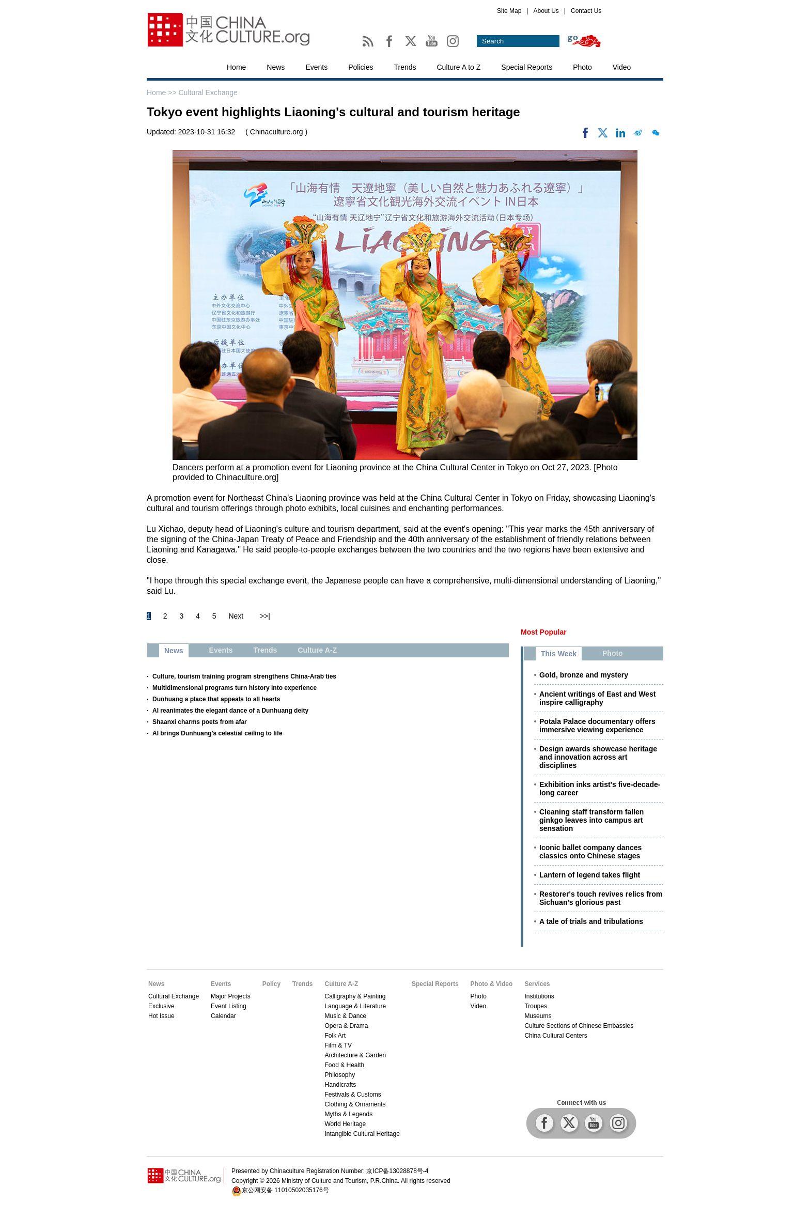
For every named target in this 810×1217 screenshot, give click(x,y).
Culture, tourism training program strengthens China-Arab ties (244, 676)
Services (537, 984)
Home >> (162, 92)
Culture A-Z (341, 984)
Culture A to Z (459, 67)
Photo (582, 67)
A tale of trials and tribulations (591, 921)
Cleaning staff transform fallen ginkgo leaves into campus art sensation (591, 820)
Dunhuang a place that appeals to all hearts (216, 699)
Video (622, 67)
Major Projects (231, 996)
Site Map (509, 10)
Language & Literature (355, 1006)
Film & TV (337, 1045)
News (276, 67)
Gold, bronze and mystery (583, 675)
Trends (405, 67)
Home (236, 67)
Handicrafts (340, 1084)
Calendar (223, 1016)
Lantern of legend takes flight (589, 875)
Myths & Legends (348, 1114)
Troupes (535, 1006)
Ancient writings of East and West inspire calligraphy (597, 698)
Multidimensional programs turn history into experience (234, 687)
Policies (360, 67)
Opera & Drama (346, 1025)
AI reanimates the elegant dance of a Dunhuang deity (230, 710)
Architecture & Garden (355, 1055)
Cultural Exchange (207, 92)
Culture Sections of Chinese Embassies (578, 1025)
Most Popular (544, 632)
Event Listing (228, 1006)
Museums (537, 1016)
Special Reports (526, 67)
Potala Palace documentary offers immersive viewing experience (597, 725)
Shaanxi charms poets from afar (199, 722)
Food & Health (344, 1065)
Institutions (539, 996)
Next (235, 616)
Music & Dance (345, 1016)
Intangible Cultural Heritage (361, 1133)
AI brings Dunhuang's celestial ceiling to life (217, 733)
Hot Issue (161, 1016)
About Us (545, 10)
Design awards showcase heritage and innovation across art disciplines (598, 757)
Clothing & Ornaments (354, 1104)
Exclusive (161, 1006)
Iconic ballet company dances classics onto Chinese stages (590, 851)
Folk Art (335, 1035)
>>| (265, 616)
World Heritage (345, 1124)
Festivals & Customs (352, 1094)
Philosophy (339, 1075)
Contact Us (586, 10)
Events (316, 67)
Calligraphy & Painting (354, 996)
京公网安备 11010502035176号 (285, 1190)
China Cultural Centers (555, 1035)
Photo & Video (492, 984)
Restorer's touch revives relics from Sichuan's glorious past (600, 898)
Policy (271, 984)
